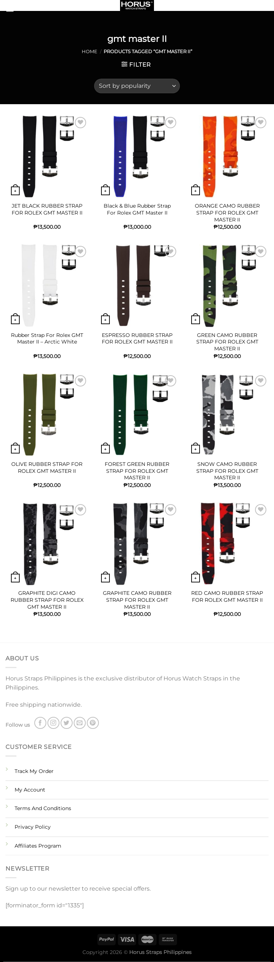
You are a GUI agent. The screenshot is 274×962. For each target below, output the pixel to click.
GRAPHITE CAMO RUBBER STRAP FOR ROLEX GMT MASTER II (137, 600)
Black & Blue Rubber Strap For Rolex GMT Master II (137, 209)
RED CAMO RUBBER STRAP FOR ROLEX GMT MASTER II (227, 596)
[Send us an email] (80, 723)
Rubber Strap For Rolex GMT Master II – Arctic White (47, 338)
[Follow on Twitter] (67, 723)
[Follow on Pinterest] (93, 723)
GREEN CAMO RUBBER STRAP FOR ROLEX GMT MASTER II (227, 342)
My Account (30, 789)
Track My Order (34, 771)
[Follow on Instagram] (53, 723)
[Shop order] (137, 86)
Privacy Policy (33, 827)
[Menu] (18, 9)
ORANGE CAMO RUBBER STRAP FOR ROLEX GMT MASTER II (227, 213)
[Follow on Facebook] (40, 723)
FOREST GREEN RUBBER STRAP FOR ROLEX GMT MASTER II (137, 471)
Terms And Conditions (43, 808)
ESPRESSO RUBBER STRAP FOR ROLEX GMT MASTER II (137, 338)
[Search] (266, 7)
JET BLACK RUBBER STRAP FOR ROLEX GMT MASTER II (47, 209)
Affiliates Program (38, 846)
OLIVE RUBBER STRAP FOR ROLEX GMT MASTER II (46, 467)
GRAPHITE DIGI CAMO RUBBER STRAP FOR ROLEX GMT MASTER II (47, 600)
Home (89, 51)
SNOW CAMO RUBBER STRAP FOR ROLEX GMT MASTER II (227, 471)
